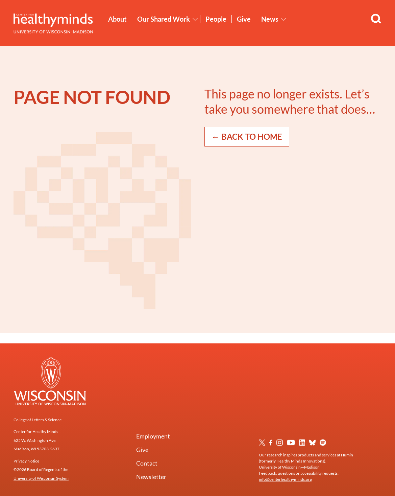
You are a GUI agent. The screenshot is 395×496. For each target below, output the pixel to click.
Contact (146, 463)
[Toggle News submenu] (283, 19)
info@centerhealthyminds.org (285, 479)
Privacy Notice (26, 461)
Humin (347, 454)
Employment (153, 436)
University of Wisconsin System (41, 478)
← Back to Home (247, 136)
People (215, 19)
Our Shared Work (163, 19)
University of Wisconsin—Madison (289, 467)
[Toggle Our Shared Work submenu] (195, 19)
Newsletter (151, 476)
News (269, 19)
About (117, 19)
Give (244, 19)
